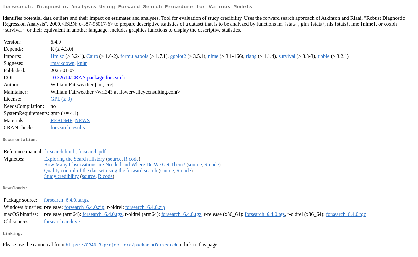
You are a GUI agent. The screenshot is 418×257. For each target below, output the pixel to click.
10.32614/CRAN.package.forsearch (87, 79)
